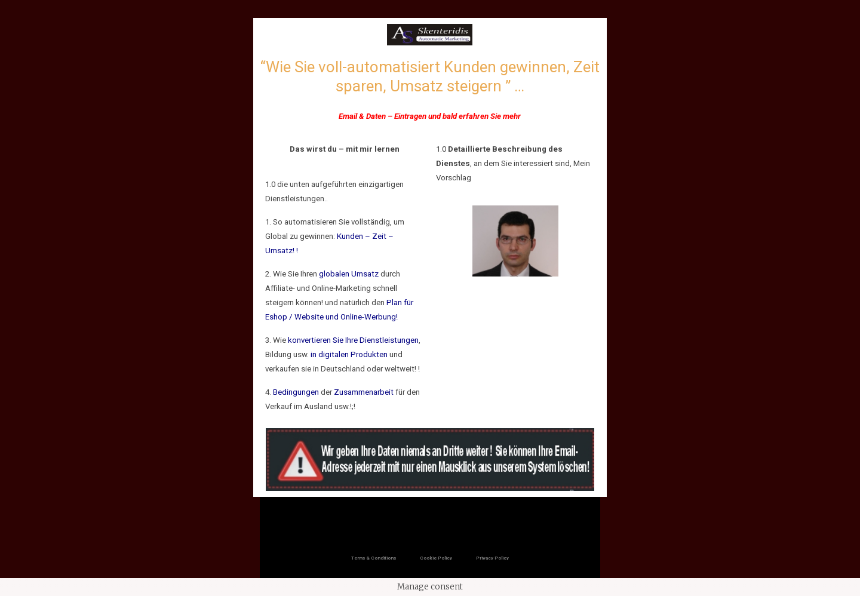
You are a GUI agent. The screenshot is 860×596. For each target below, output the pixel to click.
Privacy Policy (492, 558)
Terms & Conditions (373, 558)
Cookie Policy (436, 558)
